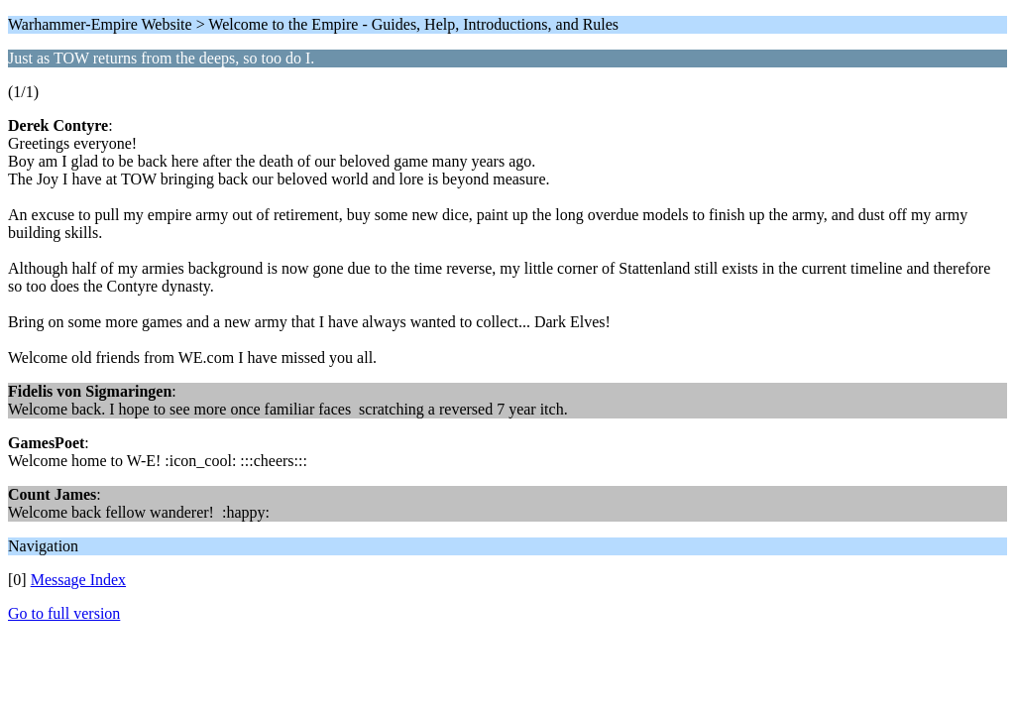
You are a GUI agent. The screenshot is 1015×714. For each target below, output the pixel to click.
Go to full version (64, 613)
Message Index (78, 579)
